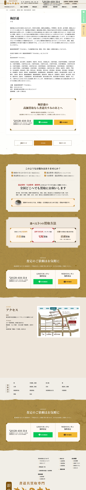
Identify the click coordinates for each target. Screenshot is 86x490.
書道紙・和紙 (33, 386)
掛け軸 (47, 383)
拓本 (31, 394)
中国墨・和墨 (33, 383)
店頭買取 (64, 465)
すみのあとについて (45, 461)
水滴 (15, 386)
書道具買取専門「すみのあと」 (18, 57)
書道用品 (32, 390)
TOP (7, 10)
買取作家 (63, 469)
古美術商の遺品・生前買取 (46, 470)
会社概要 (76, 461)
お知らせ (76, 468)
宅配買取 (64, 463)
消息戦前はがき (50, 390)
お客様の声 (43, 479)
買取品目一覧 (43, 467)
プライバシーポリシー (75, 486)
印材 (47, 386)
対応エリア (43, 463)
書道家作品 (17, 390)
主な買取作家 (12, 10)
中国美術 (64, 390)
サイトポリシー (64, 486)
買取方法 (63, 458)
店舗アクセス (77, 463)
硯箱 (15, 394)
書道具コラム (77, 465)
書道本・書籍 (65, 386)
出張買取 (64, 461)
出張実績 (42, 476)
